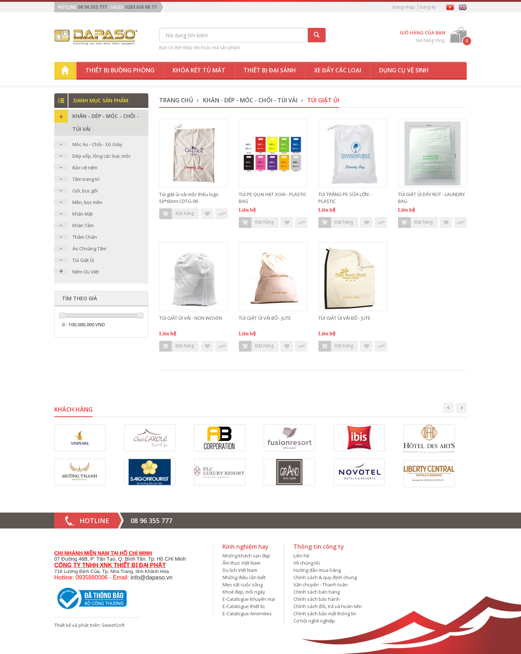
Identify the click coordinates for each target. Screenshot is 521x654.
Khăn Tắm (83, 225)
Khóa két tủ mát (199, 70)
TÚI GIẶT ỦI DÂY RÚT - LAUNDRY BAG (431, 197)
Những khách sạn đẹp (246, 555)
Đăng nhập (404, 7)
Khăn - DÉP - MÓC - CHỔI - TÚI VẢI (250, 100)
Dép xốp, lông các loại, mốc (101, 156)
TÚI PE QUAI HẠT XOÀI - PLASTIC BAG (272, 197)
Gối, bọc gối (85, 190)
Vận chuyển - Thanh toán (320, 584)
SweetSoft (113, 625)
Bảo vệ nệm (84, 167)
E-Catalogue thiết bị (243, 606)
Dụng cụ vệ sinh (404, 70)
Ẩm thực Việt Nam (241, 563)
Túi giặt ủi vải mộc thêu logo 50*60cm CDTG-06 (189, 197)
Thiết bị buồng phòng (119, 70)
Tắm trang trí (85, 179)
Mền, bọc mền (87, 202)
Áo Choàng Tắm (89, 248)
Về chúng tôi (306, 563)
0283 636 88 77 (140, 7)
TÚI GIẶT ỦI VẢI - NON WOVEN (190, 318)
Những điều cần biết (244, 577)
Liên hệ (301, 555)
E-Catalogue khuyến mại (249, 599)
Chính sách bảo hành (316, 599)
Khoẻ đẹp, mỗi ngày (244, 592)
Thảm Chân (84, 237)
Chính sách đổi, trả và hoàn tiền (327, 606)
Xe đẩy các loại (337, 70)
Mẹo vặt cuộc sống (243, 584)
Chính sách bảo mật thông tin (324, 613)
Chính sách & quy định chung (325, 577)
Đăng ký (428, 7)
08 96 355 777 (92, 7)
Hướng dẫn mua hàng (317, 570)
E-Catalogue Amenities (247, 613)
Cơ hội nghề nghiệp (314, 620)
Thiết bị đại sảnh (269, 70)
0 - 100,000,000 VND (83, 324)
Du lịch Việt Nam (240, 570)
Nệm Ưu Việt (85, 271)
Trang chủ (176, 100)
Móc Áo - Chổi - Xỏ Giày (97, 144)
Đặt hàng (176, 213)
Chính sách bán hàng (316, 592)
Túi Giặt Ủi (83, 260)
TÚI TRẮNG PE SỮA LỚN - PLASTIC (344, 197)
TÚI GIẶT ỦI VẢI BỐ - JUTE (265, 318)
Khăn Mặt (82, 214)
